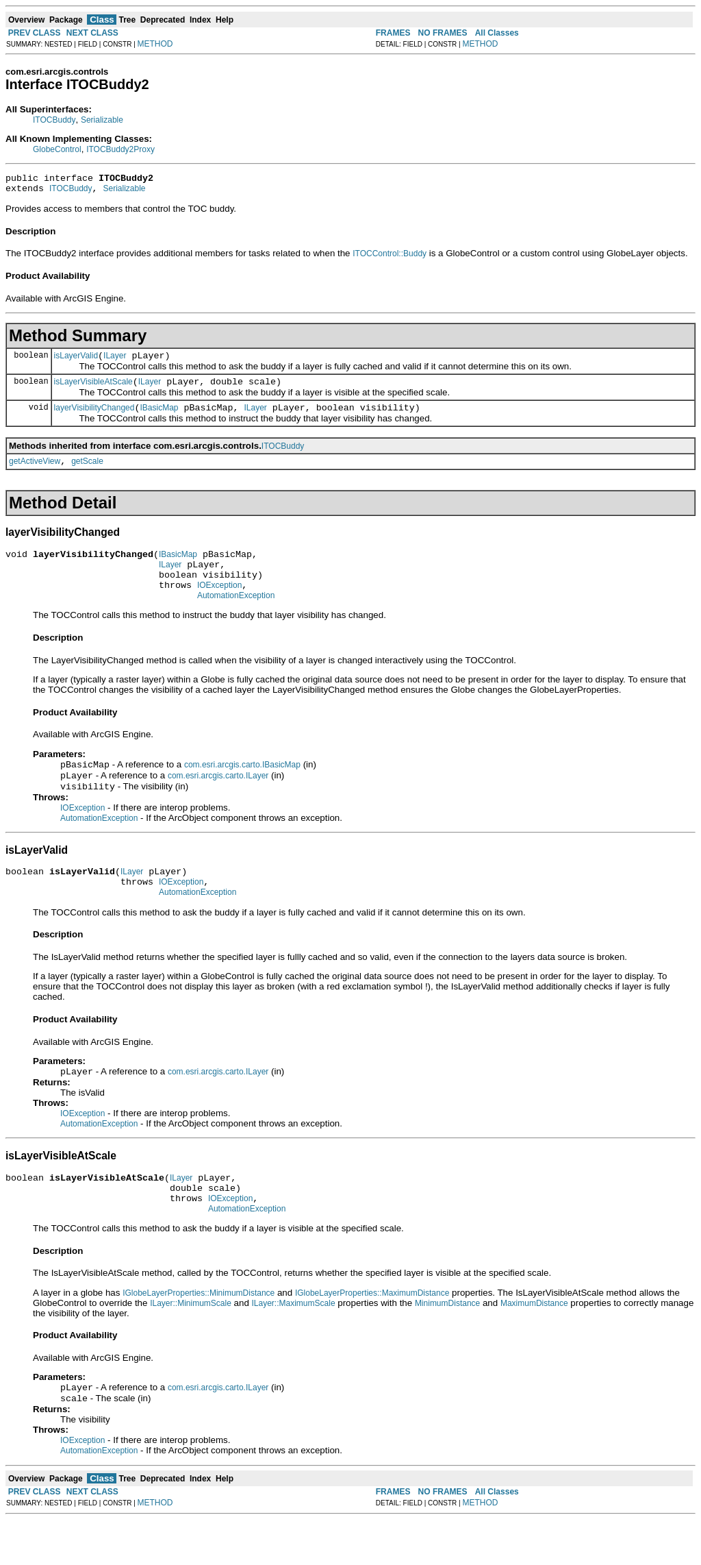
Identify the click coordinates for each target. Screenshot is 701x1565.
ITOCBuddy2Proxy (120, 149)
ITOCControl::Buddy (389, 257)
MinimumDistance (447, 1346)
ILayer (114, 362)
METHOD (155, 44)
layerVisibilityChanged (94, 418)
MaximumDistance (534, 1346)
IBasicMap (159, 418)
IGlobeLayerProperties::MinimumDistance (199, 1335)
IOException (219, 606)
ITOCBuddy (54, 120)
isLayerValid (76, 362)
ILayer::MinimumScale (190, 1346)
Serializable (102, 120)
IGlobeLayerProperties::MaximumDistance (372, 1335)
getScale (87, 473)
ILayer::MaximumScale (293, 1346)
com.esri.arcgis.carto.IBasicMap (242, 788)
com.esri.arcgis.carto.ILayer (218, 801)
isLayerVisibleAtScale (93, 390)
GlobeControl (57, 149)
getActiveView (34, 473)
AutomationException (236, 618)
